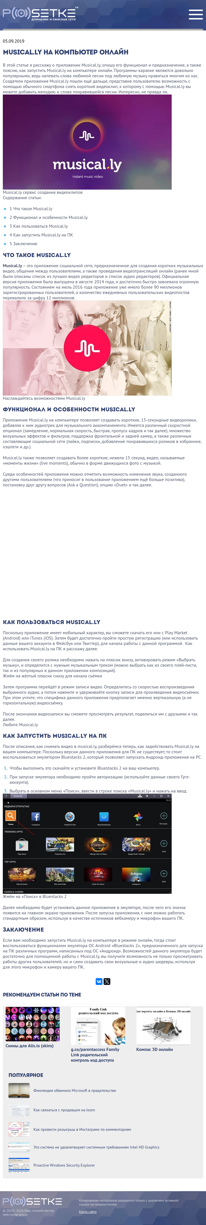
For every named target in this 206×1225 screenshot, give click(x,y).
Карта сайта (88, 1211)
